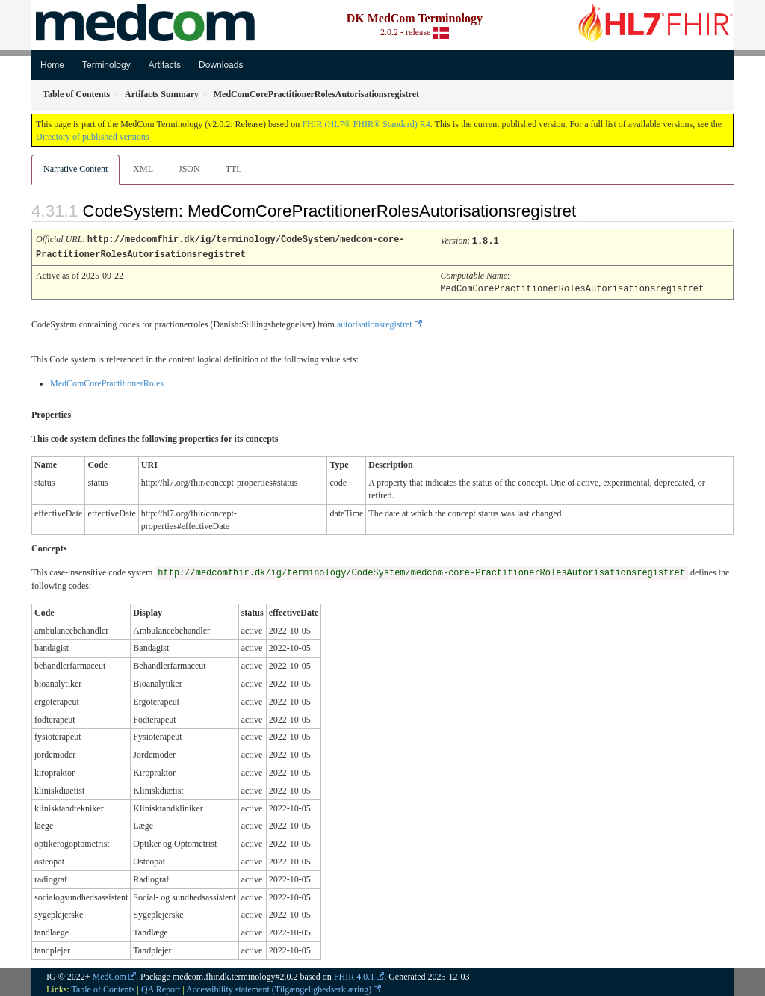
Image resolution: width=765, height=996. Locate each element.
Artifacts (165, 65)
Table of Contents (102, 987)
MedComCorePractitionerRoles (107, 381)
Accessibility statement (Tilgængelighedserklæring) (278, 987)
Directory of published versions (92, 137)
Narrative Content (75, 169)
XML (143, 169)
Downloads (221, 65)
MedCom (109, 974)
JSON (189, 169)
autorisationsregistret (374, 322)
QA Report (160, 987)
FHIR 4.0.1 (354, 974)
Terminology (106, 65)
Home (52, 65)
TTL (234, 169)
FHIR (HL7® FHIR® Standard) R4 (366, 124)
